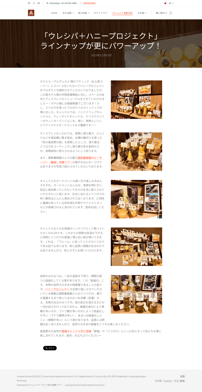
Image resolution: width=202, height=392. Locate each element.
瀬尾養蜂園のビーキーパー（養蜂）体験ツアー (71, 160)
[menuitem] (53, 13)
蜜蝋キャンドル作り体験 (76, 331)
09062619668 (89, 3)
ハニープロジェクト (57, 289)
